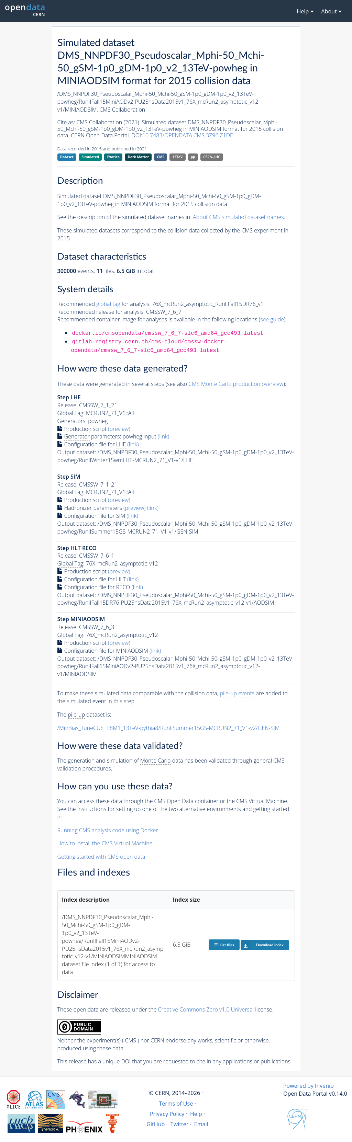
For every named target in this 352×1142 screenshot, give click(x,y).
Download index (262, 945)
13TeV (178, 157)
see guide (272, 319)
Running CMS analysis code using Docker (107, 830)
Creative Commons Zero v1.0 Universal (206, 1009)
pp (193, 157)
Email (201, 1124)
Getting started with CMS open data (101, 856)
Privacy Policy (167, 1114)
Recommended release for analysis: (101, 312)
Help (196, 1114)
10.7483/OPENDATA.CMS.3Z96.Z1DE (187, 135)
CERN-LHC (211, 157)
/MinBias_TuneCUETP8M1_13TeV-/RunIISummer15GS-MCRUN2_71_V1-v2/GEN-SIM (168, 728)
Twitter (179, 1124)
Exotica (113, 157)
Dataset (67, 157)
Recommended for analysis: (104, 304)
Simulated (90, 157)
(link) (163, 436)
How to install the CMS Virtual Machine (105, 843)
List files (223, 945)
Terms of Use (176, 1103)
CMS (160, 157)
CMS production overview (235, 384)
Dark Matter (138, 157)
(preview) (119, 429)
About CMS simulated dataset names (238, 217)
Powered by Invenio (308, 1085)
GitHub (155, 1124)
